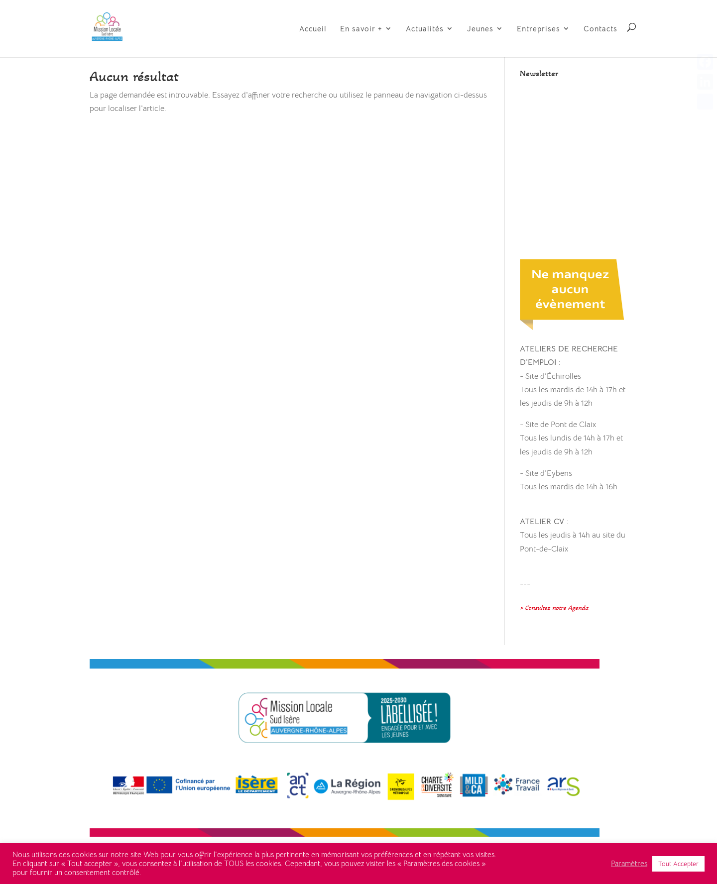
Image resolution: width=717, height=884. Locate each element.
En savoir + (361, 28)
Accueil (313, 28)
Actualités (425, 28)
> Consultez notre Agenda (554, 608)
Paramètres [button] (629, 863)
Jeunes (480, 28)
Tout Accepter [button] (678, 864)
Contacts (600, 28)
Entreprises (538, 28)
